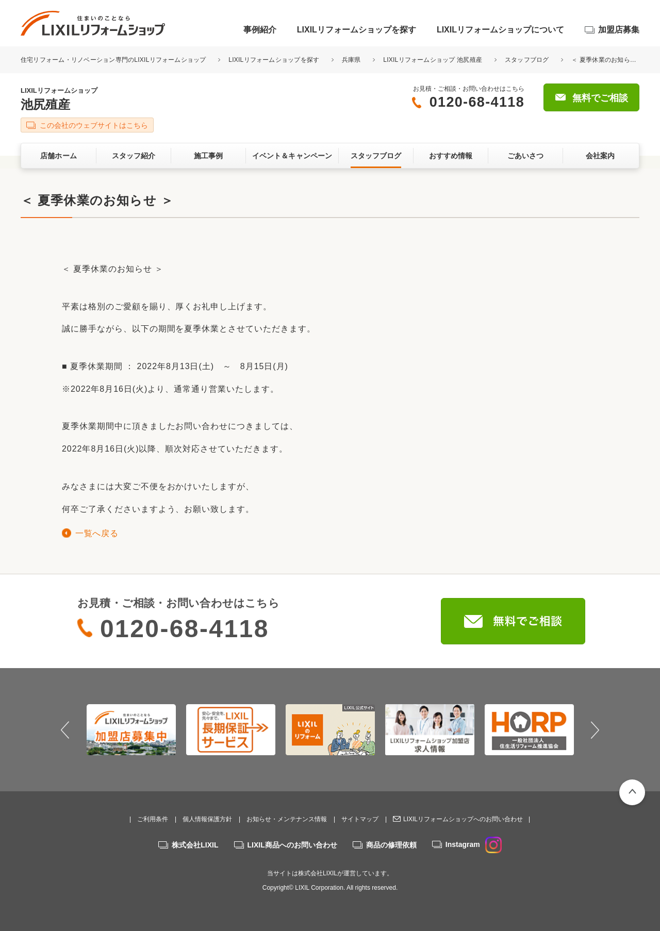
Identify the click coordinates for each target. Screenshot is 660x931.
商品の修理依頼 (391, 845)
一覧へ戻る (96, 533)
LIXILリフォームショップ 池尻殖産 (432, 59)
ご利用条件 (152, 819)
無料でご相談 (600, 98)
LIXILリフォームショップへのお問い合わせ (463, 819)
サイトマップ (359, 819)
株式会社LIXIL (195, 845)
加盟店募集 (618, 29)
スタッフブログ (527, 59)
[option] (131, 729)
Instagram (474, 844)
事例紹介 (259, 29)
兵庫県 (351, 59)
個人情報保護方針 (207, 819)
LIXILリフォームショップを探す (356, 29)
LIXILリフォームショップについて (500, 29)
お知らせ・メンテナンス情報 (286, 819)
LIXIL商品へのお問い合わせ (292, 845)
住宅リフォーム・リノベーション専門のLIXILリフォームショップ (114, 59)
